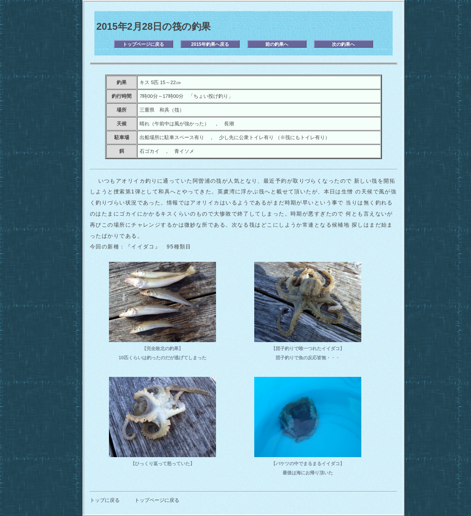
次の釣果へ (343, 44)
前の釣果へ (276, 44)
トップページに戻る (143, 44)
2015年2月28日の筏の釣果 (153, 26)
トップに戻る (105, 500)
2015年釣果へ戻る (210, 44)
